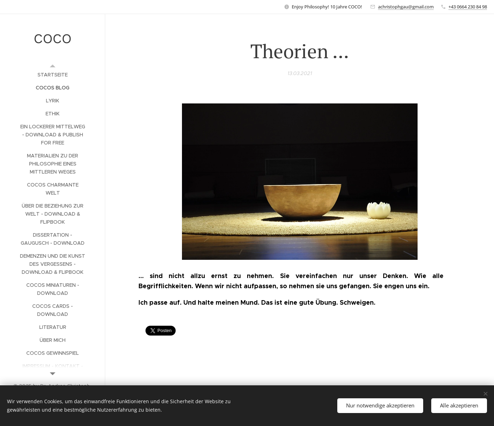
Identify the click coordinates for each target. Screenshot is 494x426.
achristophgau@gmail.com (406, 7)
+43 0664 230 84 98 (467, 7)
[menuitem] (52, 75)
